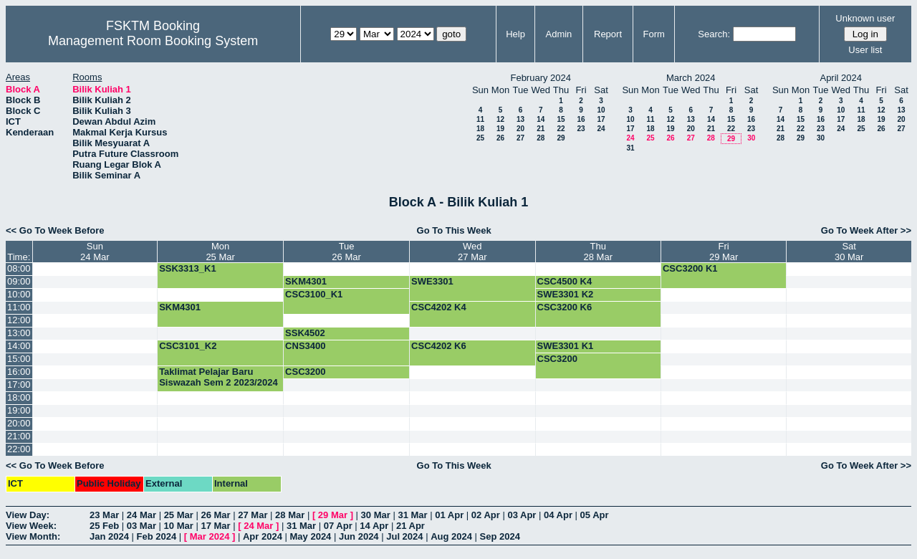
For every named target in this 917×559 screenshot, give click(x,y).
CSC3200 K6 (564, 307)
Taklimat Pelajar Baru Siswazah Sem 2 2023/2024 (218, 377)
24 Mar (141, 515)
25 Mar (178, 515)
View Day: (27, 515)
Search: (714, 34)
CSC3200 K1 (690, 268)
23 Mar (104, 515)
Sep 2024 (500, 536)
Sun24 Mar (94, 251)
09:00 (19, 281)
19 (500, 129)
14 (540, 119)
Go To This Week (454, 230)
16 (581, 119)
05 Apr (594, 515)
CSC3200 (557, 358)
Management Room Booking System (153, 41)
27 (520, 138)
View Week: (31, 525)
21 (540, 129)
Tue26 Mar (346, 251)
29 (561, 138)
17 (601, 119)
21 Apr (410, 525)
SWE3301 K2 (565, 294)
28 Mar (289, 515)
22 (561, 129)
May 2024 (311, 536)
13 (520, 119)
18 (480, 129)
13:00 (19, 333)
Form (654, 34)
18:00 (19, 397)
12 (500, 119)
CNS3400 (305, 345)
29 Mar (332, 515)
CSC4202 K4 (438, 307)
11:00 (19, 307)
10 (601, 110)
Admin (558, 34)
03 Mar (141, 525)
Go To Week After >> (866, 230)
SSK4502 (305, 333)
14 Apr (374, 525)
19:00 (19, 410)
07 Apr (338, 525)
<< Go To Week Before (55, 230)
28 (540, 138)
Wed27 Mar (472, 251)
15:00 (19, 358)
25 (480, 138)
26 (500, 138)
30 (751, 138)
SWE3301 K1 (565, 345)
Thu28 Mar (598, 251)
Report (608, 34)
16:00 (19, 371)
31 (630, 148)
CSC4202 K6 (438, 345)
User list (865, 49)
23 (581, 129)
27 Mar (252, 515)
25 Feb (104, 525)
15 (561, 119)
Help (515, 34)
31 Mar (412, 515)
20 (520, 129)
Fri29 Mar (723, 251)
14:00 (19, 345)
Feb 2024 (157, 536)
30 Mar (375, 515)
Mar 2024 (210, 536)
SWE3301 (432, 281)
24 (601, 129)
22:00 (19, 449)
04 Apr (558, 515)
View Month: (33, 536)
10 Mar (178, 525)
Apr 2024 (262, 536)
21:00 (19, 436)
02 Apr (485, 515)
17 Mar (215, 525)
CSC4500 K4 (564, 281)
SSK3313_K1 (187, 268)
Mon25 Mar (220, 251)
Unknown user (865, 18)
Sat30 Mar (849, 251)
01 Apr (449, 515)
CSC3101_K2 (187, 345)
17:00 (19, 384)
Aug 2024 (451, 536)
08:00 (19, 268)
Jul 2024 (404, 536)
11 (480, 119)
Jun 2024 (359, 536)
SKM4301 (306, 281)
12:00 (19, 320)
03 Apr (521, 515)
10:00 (19, 294)
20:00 (19, 423)
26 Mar (215, 515)
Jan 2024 (109, 536)
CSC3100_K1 (313, 294)
